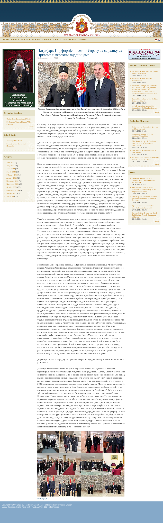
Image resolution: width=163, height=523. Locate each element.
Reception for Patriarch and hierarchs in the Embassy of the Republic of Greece (144, 189)
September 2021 (12, 190)
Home (6, 40)
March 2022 (11, 172)
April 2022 (10, 169)
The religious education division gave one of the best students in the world (144, 199)
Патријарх (42, 498)
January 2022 (11, 178)
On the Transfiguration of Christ (18, 119)
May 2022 (10, 166)
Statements (69, 40)
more (31, 126)
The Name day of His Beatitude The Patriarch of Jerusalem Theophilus (144, 143)
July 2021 (10, 196)
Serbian (156, 40)
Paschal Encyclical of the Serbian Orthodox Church (145, 100)
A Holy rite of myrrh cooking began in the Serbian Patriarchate (144, 107)
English (159, 40)
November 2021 (12, 184)
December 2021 (12, 181)
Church (15, 40)
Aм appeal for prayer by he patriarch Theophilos (142, 135)
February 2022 (12, 175)
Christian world (41, 40)
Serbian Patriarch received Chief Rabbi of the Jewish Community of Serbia (144, 215)
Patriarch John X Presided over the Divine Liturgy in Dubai (145, 158)
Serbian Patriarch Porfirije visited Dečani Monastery (145, 72)
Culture (26, 40)
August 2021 (11, 193)
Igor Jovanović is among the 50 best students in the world (144, 207)
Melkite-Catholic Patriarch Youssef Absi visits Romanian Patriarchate (143, 180)
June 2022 (10, 163)
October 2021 (11, 187)
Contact (82, 40)
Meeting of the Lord (14, 141)
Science (57, 40)
